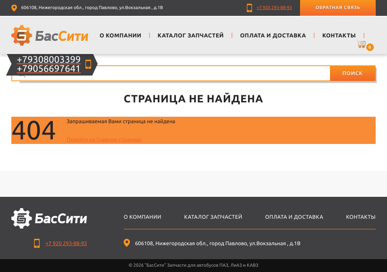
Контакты (361, 217)
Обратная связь (338, 7)
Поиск (352, 73)
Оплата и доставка (294, 217)
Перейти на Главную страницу (104, 139)
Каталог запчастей (213, 217)
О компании (142, 217)
